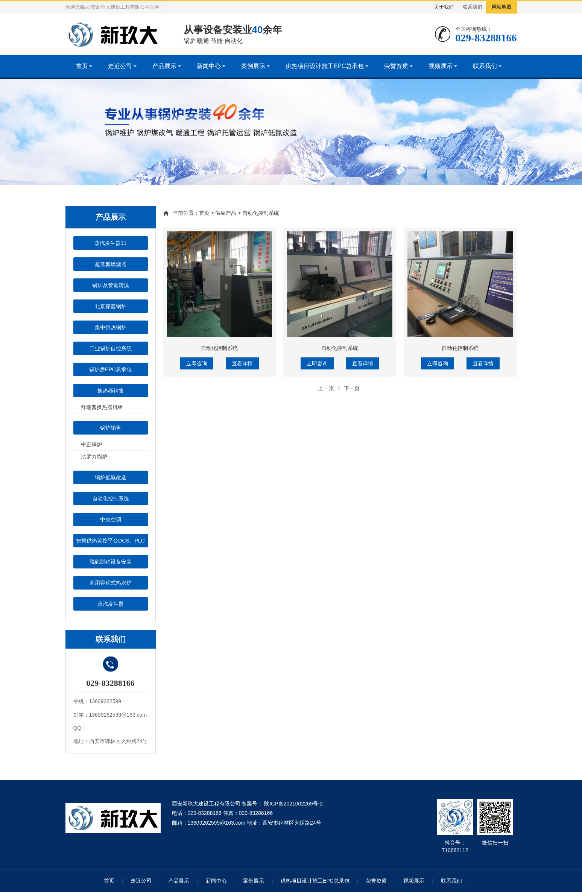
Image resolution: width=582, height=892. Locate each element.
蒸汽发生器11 (110, 243)
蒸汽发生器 (110, 604)
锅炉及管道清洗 (110, 285)
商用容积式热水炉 (111, 583)
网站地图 (501, 7)
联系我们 (472, 7)
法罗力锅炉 (94, 457)
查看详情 (242, 363)
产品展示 (164, 66)
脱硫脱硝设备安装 (111, 562)
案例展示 (253, 66)
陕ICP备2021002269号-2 (293, 804)
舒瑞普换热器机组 (102, 407)
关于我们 (444, 7)
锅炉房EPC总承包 (110, 369)
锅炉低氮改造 (110, 477)
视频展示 (441, 66)
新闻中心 (209, 66)
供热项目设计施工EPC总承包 (325, 66)
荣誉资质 (396, 66)
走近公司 (120, 66)
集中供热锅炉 (110, 327)
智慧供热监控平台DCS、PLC (110, 541)
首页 (82, 66)
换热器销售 (110, 390)
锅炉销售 (110, 428)
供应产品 (225, 213)
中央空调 (110, 520)
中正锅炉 (91, 444)
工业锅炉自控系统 (111, 348)
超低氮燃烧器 (110, 264)
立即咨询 (196, 363)
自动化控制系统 (110, 498)
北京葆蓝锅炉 (110, 306)
